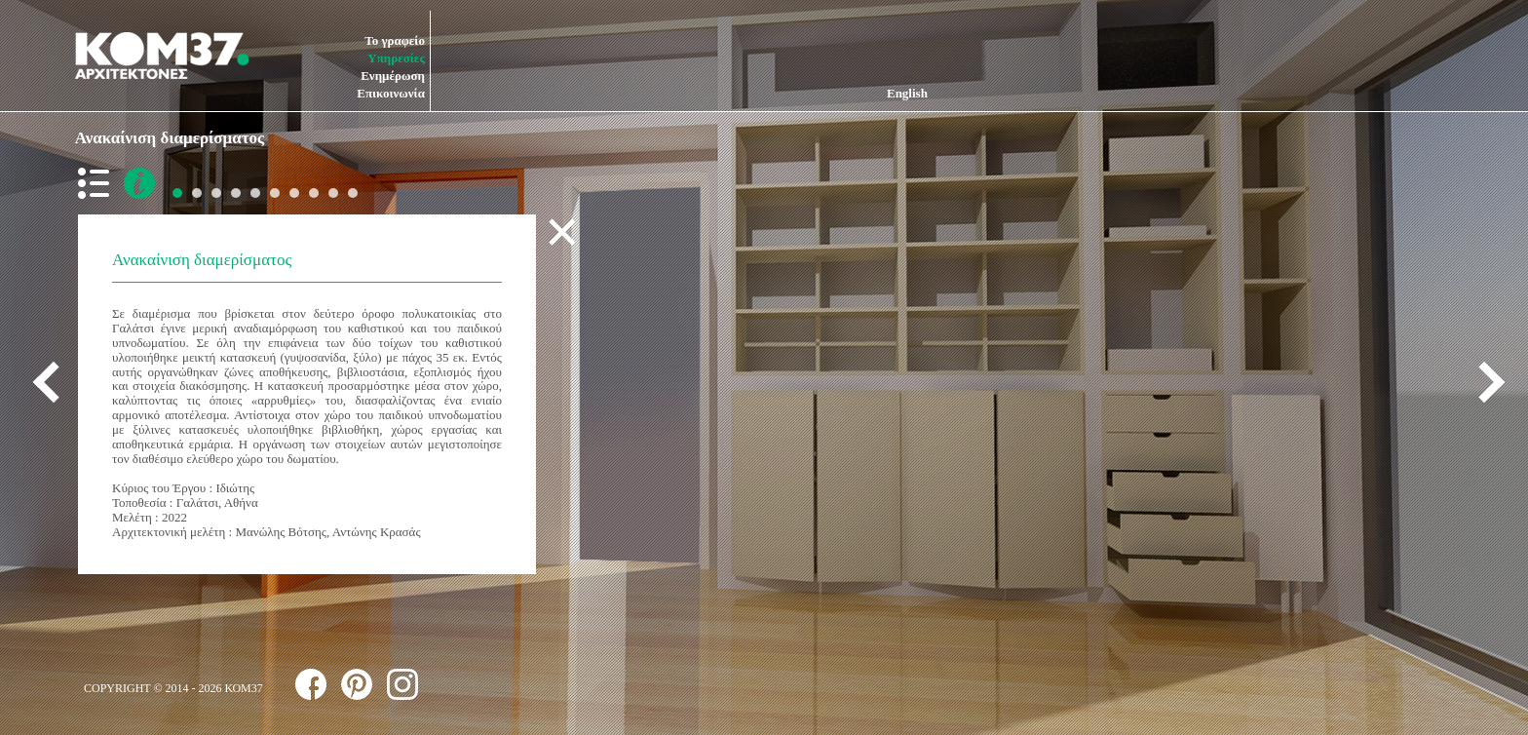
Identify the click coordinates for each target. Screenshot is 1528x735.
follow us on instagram (402, 684)
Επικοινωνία (391, 93)
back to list (97, 183)
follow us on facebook (310, 684)
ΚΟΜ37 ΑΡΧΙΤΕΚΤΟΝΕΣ (161, 55)
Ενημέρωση (393, 75)
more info (139, 183)
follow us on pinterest (356, 684)
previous (53, 382)
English (907, 93)
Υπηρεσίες (396, 58)
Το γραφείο (394, 40)
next (1484, 382)
